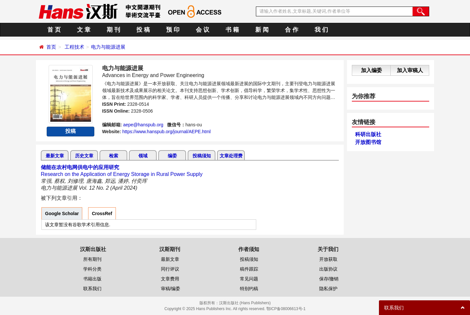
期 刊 (113, 29)
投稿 (70, 131)
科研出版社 (368, 134)
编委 (172, 155)
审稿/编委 (170, 288)
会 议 (202, 29)
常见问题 (249, 278)
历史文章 (84, 155)
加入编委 (371, 70)
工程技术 (74, 47)
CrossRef (102, 213)
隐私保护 (328, 288)
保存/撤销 (329, 278)
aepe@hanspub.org (143, 124)
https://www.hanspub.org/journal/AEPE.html (166, 131)
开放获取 (328, 259)
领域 (143, 155)
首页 (51, 47)
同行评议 (170, 269)
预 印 (173, 29)
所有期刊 (92, 259)
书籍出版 (92, 278)
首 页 (54, 29)
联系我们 (92, 288)
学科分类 (92, 269)
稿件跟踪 (249, 269)
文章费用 (170, 278)
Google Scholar (62, 213)
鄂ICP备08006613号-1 (286, 309)
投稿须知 (202, 155)
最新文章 (55, 155)
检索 (113, 155)
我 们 (321, 29)
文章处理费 (231, 155)
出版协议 (328, 269)
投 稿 (143, 29)
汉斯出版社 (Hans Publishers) (245, 303)
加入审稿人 (410, 70)
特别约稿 (249, 288)
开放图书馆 (368, 142)
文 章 (83, 29)
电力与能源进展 (108, 47)
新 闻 (262, 29)
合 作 (291, 29)
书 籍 (232, 29)
